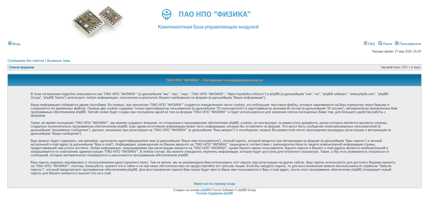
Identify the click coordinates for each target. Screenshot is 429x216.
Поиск (385, 44)
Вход (14, 44)
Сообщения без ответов (25, 60)
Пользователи (408, 44)
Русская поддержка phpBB (214, 193)
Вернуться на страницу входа (214, 183)
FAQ (369, 44)
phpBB (204, 190)
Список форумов (21, 67)
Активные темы (58, 60)
